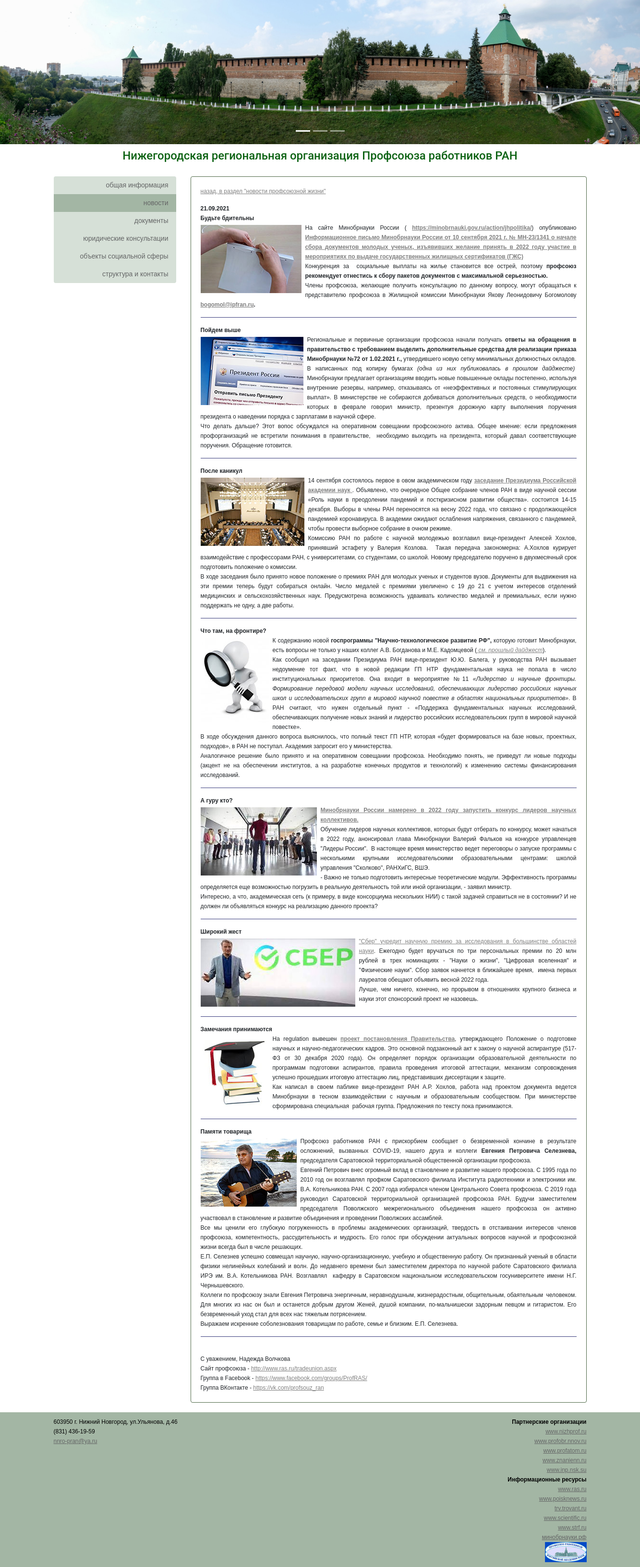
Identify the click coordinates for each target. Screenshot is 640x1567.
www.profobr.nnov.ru (560, 1441)
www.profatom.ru (564, 1450)
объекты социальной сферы (124, 256)
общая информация (137, 185)
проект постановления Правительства (397, 1039)
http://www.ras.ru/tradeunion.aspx (294, 1368)
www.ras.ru (572, 1489)
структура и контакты (135, 274)
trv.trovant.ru (570, 1508)
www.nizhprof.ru (565, 1431)
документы (151, 220)
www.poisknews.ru (563, 1498)
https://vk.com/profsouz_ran (288, 1387)
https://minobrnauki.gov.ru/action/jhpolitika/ (471, 227)
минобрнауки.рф (564, 1537)
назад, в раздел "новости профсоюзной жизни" (263, 191)
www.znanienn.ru (564, 1460)
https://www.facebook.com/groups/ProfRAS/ (311, 1378)
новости (156, 203)
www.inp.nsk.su (567, 1470)
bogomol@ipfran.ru (227, 304)
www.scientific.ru (565, 1518)
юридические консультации (125, 238)
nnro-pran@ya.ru (75, 1441)
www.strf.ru (572, 1527)
